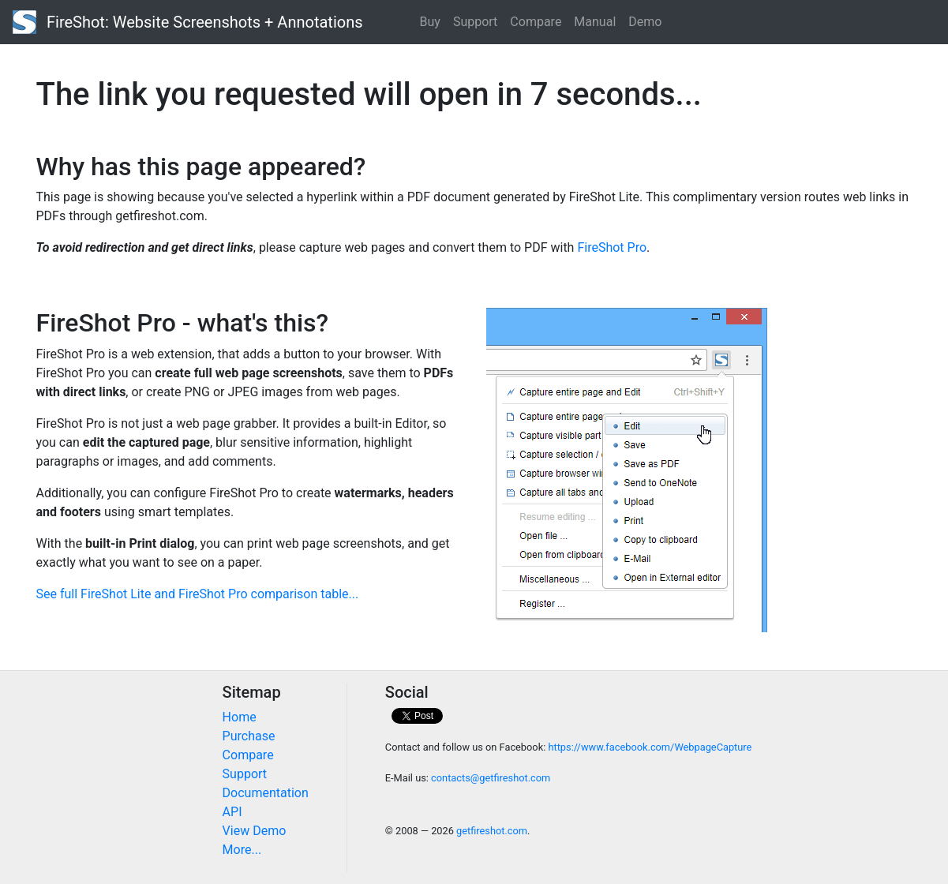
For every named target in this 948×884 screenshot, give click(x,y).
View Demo (255, 830)
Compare (535, 21)
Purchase (249, 736)
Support (475, 21)
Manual (595, 21)
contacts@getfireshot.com (490, 778)
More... (242, 849)
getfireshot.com (491, 831)
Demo (644, 21)
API (232, 811)
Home (240, 717)
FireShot (188, 22)
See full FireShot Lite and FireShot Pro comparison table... (197, 593)
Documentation (266, 792)
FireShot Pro (611, 247)
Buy (430, 21)
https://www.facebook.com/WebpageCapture (649, 747)
